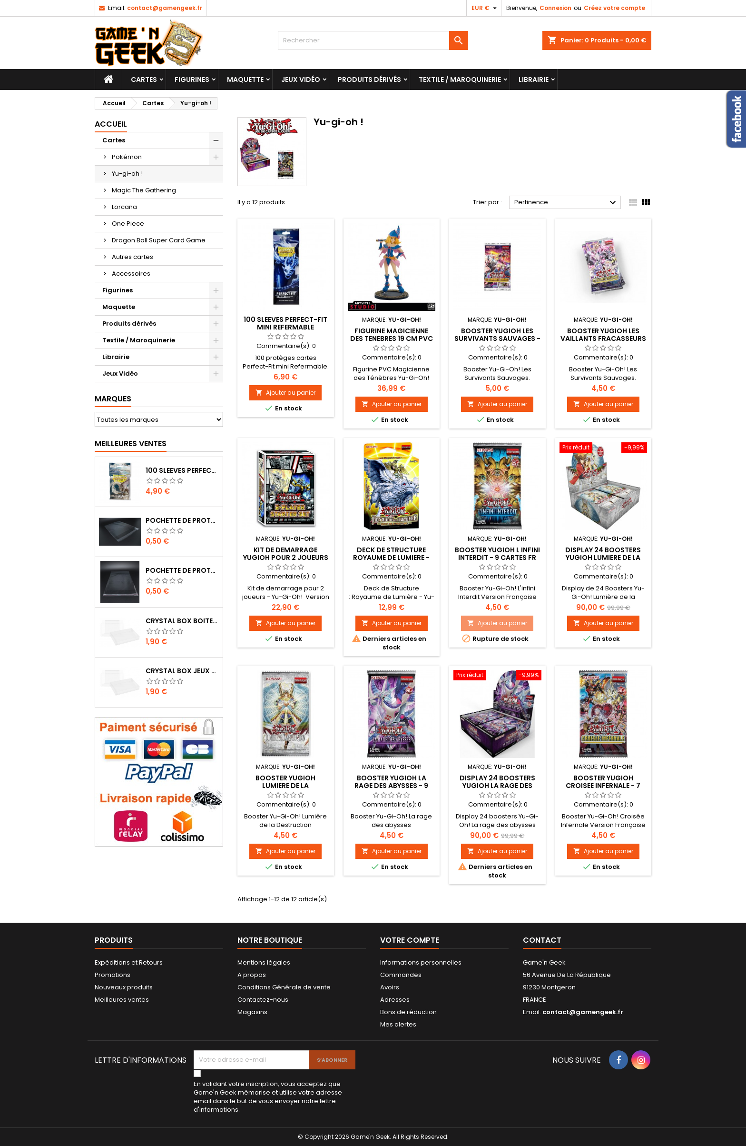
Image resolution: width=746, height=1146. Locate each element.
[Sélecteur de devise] (485, 8)
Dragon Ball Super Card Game (159, 240)
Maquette (245, 79)
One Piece (128, 223)
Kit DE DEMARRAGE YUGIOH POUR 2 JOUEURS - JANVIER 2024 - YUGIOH (285, 557)
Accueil (111, 124)
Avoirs (389, 987)
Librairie (534, 79)
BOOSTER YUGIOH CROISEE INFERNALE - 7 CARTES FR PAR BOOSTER (603, 785)
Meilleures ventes (122, 999)
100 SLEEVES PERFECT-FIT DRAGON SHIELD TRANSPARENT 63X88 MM (182, 470)
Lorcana (124, 206)
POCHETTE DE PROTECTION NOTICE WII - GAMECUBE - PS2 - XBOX (182, 570)
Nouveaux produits (124, 987)
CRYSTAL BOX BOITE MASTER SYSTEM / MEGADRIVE (182, 621)
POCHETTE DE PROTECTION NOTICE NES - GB (182, 520)
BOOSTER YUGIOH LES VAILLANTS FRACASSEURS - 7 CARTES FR (603, 338)
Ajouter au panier (285, 393)
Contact (542, 940)
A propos (251, 974)
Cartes (144, 79)
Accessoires (131, 273)
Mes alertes (398, 1024)
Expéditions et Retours (129, 962)
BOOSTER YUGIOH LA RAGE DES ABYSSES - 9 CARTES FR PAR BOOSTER (391, 785)
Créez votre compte (614, 8)
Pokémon (127, 156)
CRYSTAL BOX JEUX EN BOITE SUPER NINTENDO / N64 (182, 671)
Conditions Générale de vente (284, 987)
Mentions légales (263, 962)
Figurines (192, 79)
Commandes (401, 974)
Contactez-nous (262, 999)
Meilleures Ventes (131, 443)
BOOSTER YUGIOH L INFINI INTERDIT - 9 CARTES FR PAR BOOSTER (497, 557)
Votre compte (409, 940)
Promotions (112, 974)
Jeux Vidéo (300, 79)
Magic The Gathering (144, 190)
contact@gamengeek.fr (164, 8)
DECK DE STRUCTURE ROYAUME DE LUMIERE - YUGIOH (391, 557)
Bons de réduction (408, 1011)
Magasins (252, 1011)
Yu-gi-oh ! (127, 173)
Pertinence (566, 203)
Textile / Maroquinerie (460, 79)
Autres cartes (132, 256)
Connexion (555, 8)
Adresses (395, 999)
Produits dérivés (369, 79)
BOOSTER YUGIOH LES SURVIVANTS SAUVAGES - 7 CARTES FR (497, 338)
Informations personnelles (420, 962)
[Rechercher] (373, 40)
